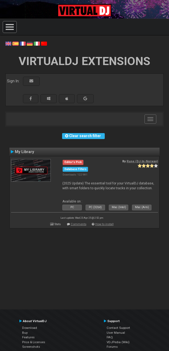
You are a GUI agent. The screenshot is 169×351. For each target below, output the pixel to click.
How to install (104, 224)
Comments (78, 224)
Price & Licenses (33, 342)
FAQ (110, 337)
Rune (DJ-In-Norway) (142, 161)
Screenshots (31, 347)
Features (28, 337)
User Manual (116, 333)
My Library (24, 152)
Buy (25, 333)
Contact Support (118, 328)
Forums (112, 347)
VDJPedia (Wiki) (118, 342)
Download (29, 328)
